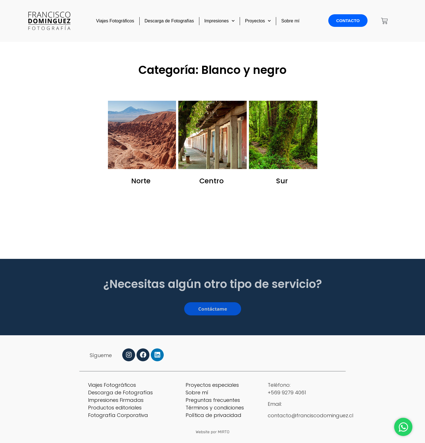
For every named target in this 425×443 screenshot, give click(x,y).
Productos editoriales (115, 407)
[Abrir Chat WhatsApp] (403, 427)
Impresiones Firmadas (116, 400)
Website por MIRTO (212, 432)
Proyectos (258, 21)
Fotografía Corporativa (118, 415)
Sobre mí (290, 20)
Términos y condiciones (215, 407)
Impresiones (219, 21)
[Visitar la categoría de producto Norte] (142, 145)
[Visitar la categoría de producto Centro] (212, 145)
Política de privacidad (213, 415)
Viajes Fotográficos (115, 20)
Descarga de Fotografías (169, 20)
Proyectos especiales (212, 384)
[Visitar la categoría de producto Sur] (283, 145)
